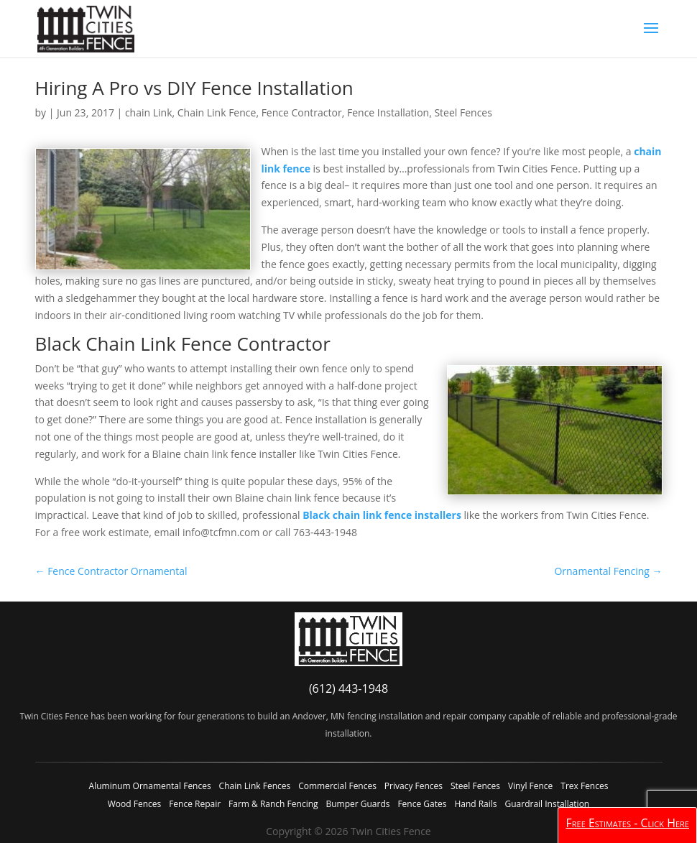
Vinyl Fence (530, 786)
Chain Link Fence (217, 112)
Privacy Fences (413, 786)
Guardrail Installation (546, 804)
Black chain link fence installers (382, 515)
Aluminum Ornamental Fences (150, 786)
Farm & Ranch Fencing (273, 804)
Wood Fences (134, 804)
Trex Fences (584, 786)
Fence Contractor (302, 112)
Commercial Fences (337, 786)
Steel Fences (462, 112)
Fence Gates (421, 804)
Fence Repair (195, 804)
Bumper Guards (357, 804)
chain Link (148, 112)
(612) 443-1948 (348, 688)
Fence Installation (388, 112)
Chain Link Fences (255, 786)
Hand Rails (475, 804)
